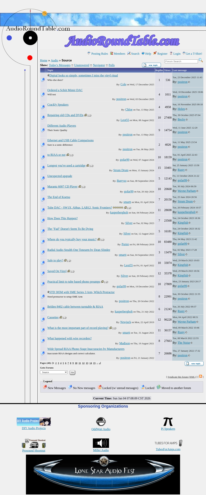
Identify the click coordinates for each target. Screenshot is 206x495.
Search (133, 53)
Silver (129, 223)
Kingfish (183, 222)
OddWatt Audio (101, 427)
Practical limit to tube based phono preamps (73, 281)
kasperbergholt (119, 212)
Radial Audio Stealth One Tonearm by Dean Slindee (78, 249)
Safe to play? (55, 260)
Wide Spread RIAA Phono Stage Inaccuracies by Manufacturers (85, 348)
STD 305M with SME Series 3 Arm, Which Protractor (82, 292)
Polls (112, 65)
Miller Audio (101, 448)
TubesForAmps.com (168, 447)
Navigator (99, 65)
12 (83, 363)
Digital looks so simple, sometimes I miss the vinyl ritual (83, 75)
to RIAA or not (56, 154)
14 (90, 363)
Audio (54, 60)
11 (80, 363)
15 (94, 363)
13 (87, 363)
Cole (123, 84)
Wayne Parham (187, 190)
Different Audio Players (61, 125)
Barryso (121, 180)
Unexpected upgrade (59, 176)
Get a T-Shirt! (192, 53)
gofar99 (124, 159)
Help (146, 53)
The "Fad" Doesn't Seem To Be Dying (70, 228)
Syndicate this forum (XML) (182, 376)
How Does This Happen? (62, 218)
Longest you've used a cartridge (66, 165)
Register (160, 53)
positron (182, 81)
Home (43, 60)
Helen (181, 109)
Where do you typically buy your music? (71, 239)
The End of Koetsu (58, 197)
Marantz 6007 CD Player (62, 186)
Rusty (181, 169)
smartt (127, 202)
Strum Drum (120, 170)
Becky (181, 119)
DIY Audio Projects (34, 426)
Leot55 (125, 120)
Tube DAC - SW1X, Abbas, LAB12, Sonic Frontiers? (79, 207)
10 (76, 363)
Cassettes (53, 317)
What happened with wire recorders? (69, 338)
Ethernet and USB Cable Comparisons (70, 140)
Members (117, 53)
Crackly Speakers (57, 104)
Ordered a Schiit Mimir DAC (65, 90)
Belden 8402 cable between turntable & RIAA (75, 306)
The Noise (184, 342)
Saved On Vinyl (57, 271)
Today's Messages (59, 65)
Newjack (125, 322)
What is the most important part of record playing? (77, 327)
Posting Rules (98, 53)
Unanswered (81, 65)
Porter (125, 244)
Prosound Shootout (34, 449)
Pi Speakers (168, 427)
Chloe (129, 109)
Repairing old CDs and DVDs (65, 115)
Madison (124, 343)
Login (175, 53)
